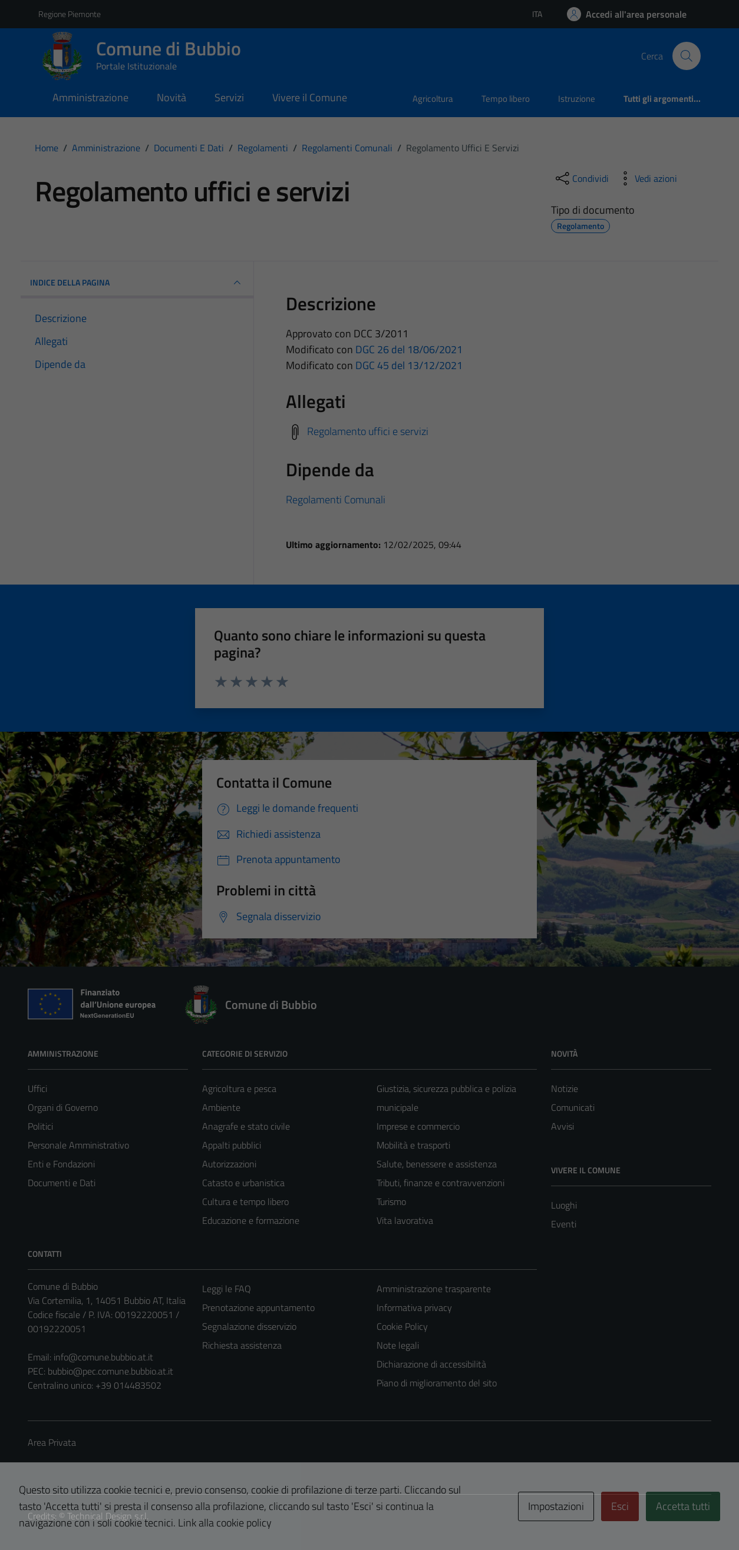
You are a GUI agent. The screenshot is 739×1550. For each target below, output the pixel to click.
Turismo (391, 1201)
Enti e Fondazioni (61, 1164)
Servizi (229, 97)
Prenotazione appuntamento (258, 1307)
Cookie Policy (402, 1326)
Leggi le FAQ (226, 1289)
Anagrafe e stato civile (246, 1126)
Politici (40, 1126)
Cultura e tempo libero (245, 1201)
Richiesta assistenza (242, 1345)
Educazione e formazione (250, 1220)
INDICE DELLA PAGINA (137, 283)
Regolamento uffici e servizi (367, 431)
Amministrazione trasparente (434, 1289)
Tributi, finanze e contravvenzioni (440, 1183)
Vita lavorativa (405, 1220)
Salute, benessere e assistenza (437, 1164)
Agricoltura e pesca (239, 1088)
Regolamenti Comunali (335, 499)
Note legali (398, 1345)
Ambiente (221, 1107)
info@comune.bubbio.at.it (103, 1357)
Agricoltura (433, 98)
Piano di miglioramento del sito (437, 1383)
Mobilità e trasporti (413, 1145)
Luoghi (564, 1205)
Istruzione (576, 98)
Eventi (563, 1224)
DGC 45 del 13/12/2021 (409, 365)
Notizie (564, 1088)
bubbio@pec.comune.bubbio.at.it (110, 1371)
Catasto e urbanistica (243, 1183)
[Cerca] (686, 56)
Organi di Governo (63, 1107)
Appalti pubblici (231, 1145)
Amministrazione (90, 97)
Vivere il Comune (309, 97)
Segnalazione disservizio (249, 1326)
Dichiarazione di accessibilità (431, 1364)
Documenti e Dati (61, 1183)
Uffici (37, 1088)
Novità (171, 97)
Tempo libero (505, 98)
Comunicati (573, 1107)
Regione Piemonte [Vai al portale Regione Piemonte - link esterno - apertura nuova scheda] (69, 14)
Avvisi (562, 1126)
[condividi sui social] (581, 178)
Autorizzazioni (229, 1164)
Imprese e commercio (418, 1126)
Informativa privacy (414, 1307)
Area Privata (52, 1442)
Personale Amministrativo (78, 1145)
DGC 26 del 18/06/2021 (409, 349)
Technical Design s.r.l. (108, 1516)
